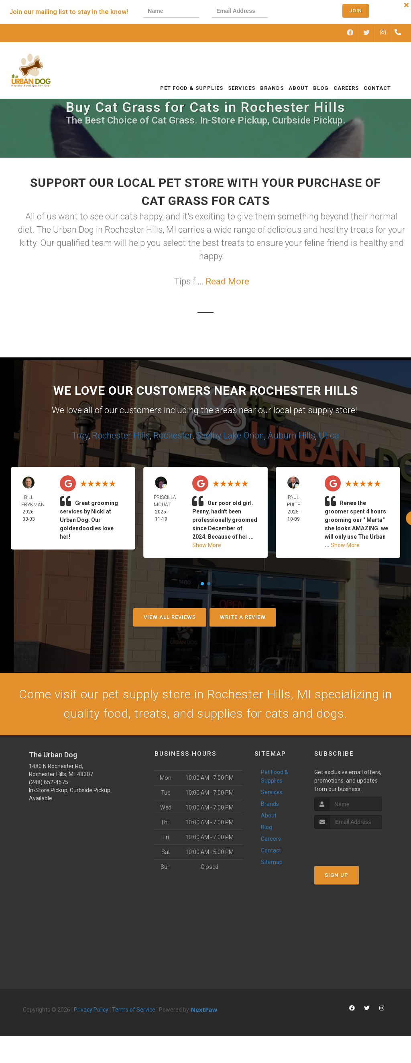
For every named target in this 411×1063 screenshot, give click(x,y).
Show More (206, 545)
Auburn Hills (291, 435)
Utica (329, 435)
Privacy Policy (91, 1009)
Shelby (208, 435)
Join (355, 11)
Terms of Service (133, 1009)
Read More (227, 281)
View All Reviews (170, 617)
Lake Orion (243, 435)
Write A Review (243, 617)
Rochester (172, 435)
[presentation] (307, 12)
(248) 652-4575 (48, 782)
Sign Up (336, 875)
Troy (80, 435)
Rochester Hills (121, 435)
